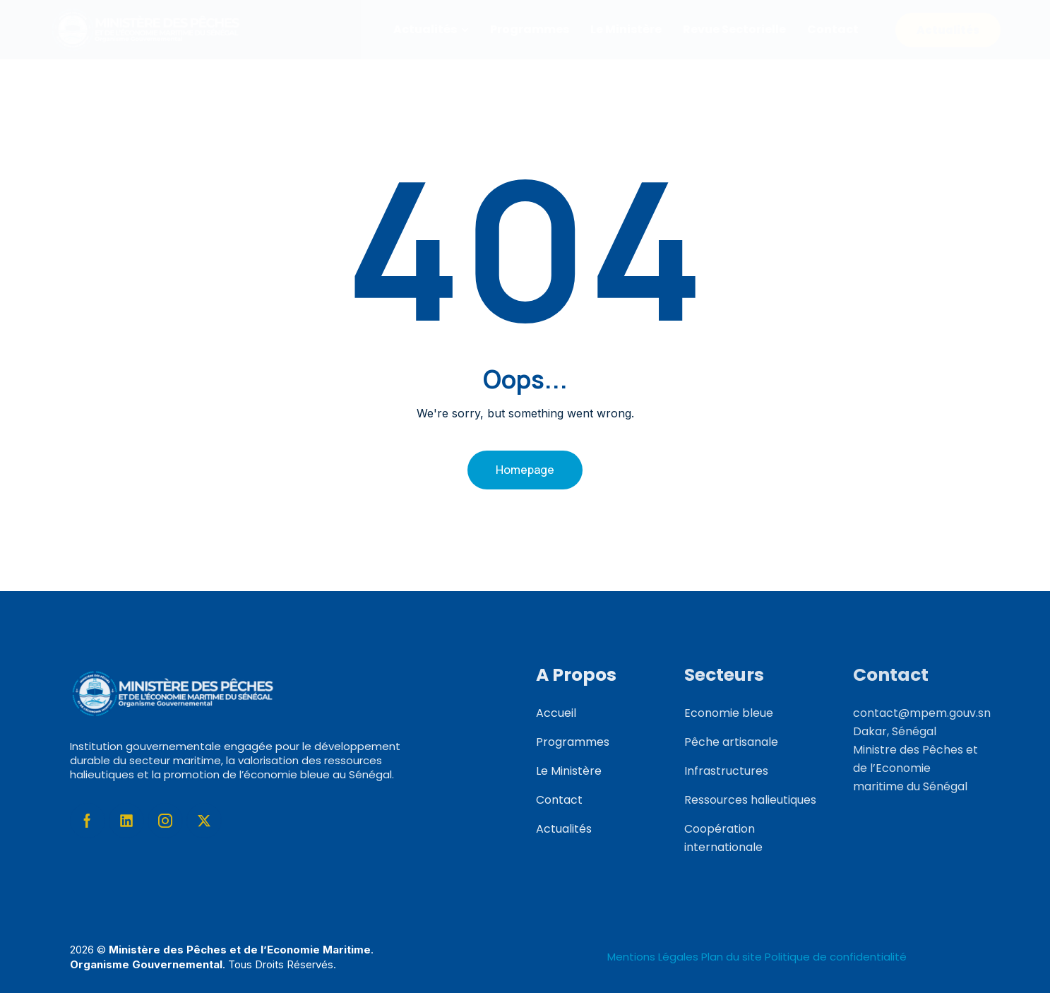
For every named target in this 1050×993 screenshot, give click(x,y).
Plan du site (731, 956)
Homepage (525, 469)
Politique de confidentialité (836, 956)
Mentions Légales (654, 956)
